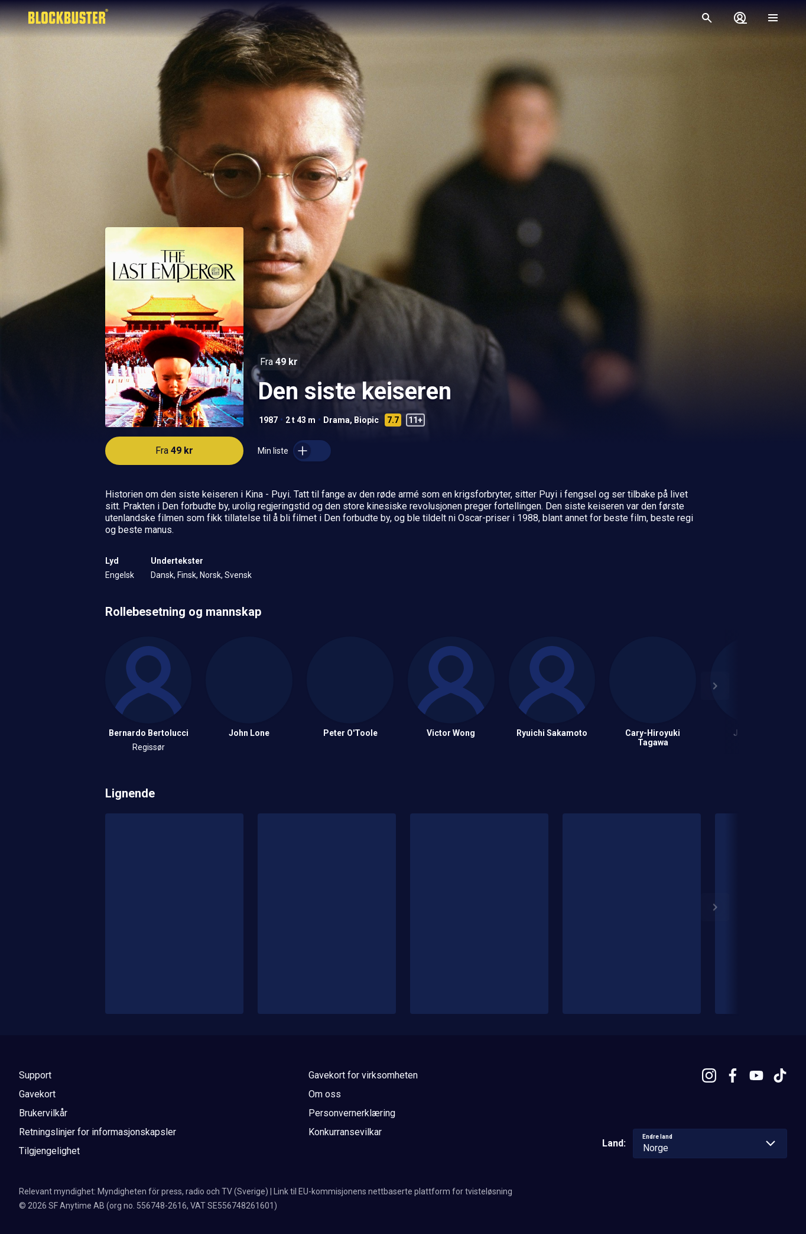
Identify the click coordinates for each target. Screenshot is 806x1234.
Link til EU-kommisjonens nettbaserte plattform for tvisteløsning (393, 1191)
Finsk (186, 575)
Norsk (210, 575)
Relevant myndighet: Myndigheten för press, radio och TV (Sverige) (143, 1191)
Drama (336, 420)
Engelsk (119, 575)
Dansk (162, 575)
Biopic (366, 420)
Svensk (238, 575)
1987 (268, 420)
